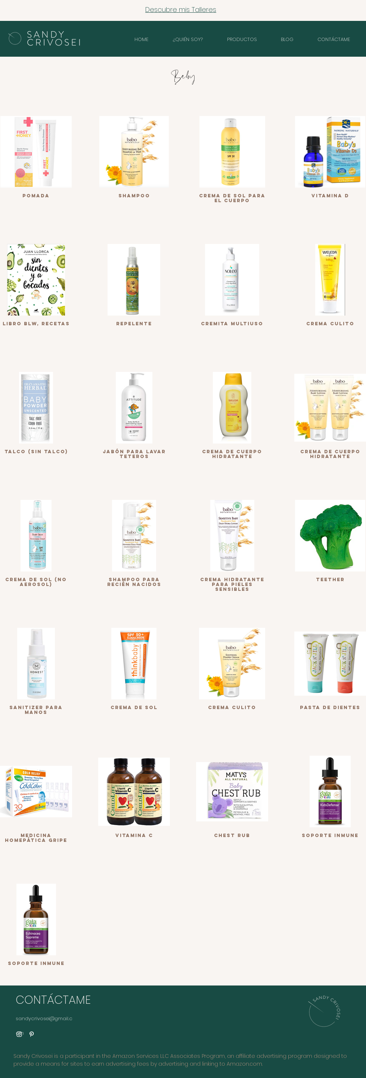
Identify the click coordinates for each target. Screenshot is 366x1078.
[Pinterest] (31, 1034)
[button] (242, 39)
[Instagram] (19, 1034)
